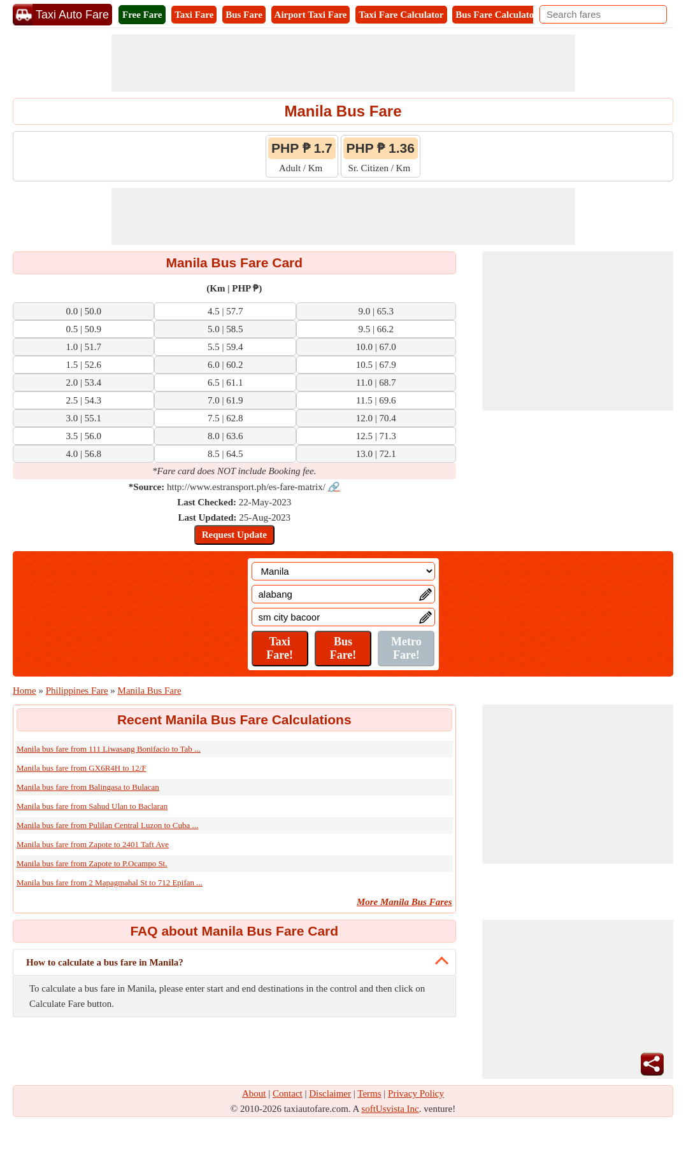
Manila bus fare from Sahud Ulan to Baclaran (92, 806)
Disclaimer (330, 1093)
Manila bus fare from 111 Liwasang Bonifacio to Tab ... (109, 749)
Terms (369, 1093)
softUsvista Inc (389, 1109)
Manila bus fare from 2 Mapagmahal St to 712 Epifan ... (110, 882)
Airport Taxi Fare (311, 15)
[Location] (343, 571)
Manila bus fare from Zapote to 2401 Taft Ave (93, 844)
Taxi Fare (194, 15)
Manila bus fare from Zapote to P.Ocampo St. (92, 863)
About (254, 1093)
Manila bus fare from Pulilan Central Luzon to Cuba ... (107, 825)
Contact (288, 1093)
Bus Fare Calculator (496, 15)
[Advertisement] (343, 63)
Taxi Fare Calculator (401, 15)
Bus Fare (243, 15)
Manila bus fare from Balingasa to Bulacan (88, 787)
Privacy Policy (416, 1093)
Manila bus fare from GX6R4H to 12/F (81, 768)
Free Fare (142, 15)
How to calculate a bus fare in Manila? (104, 962)
